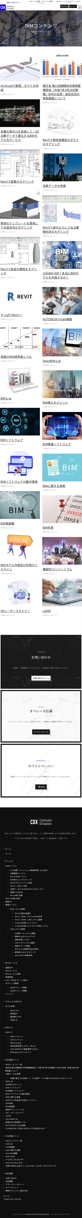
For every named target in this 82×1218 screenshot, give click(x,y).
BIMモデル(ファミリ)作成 (21, 882)
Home (33, 31)
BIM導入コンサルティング (21, 879)
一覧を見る (41, 787)
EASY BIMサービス (18, 876)
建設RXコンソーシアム (57, 569)
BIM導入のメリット (55, 402)
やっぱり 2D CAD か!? (14, 1159)
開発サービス (10, 904)
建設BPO (9, 967)
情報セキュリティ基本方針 (16, 1190)
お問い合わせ (10, 1177)
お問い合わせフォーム (41, 678)
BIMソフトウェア (11, 440)
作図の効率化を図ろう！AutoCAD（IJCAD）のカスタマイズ (30, 1165)
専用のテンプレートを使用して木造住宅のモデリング (19, 225)
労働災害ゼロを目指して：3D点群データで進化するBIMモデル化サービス (19, 135)
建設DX (8, 901)
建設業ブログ (15, 1016)
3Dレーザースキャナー (15, 611)
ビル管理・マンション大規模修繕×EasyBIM (28, 870)
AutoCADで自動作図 (23, 955)
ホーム (8, 853)
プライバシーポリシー (14, 1184)
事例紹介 (13, 1013)
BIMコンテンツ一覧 (13, 1064)
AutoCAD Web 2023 (13, 1162)
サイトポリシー (11, 1187)
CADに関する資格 (12, 1149)
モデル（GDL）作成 (18, 885)
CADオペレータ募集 (18, 990)
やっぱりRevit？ (11, 315)
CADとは (8, 1143)
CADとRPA (9, 1156)
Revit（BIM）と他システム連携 (28, 919)
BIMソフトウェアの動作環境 (18, 482)
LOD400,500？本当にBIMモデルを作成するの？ (61, 275)
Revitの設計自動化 (22, 913)
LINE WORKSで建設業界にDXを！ (24, 1048)
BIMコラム (14, 1010)
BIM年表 (47, 527)
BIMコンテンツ (7, 94)
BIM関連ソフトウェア (56, 444)
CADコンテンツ (16, 1039)
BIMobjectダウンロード (20, 1051)
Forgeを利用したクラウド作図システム (31, 925)
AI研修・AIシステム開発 (24, 933)
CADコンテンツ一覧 (13, 1140)
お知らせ (13, 1019)
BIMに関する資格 (53, 486)
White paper (15, 1042)
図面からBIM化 (16, 891)
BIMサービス (10, 865)
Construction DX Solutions (37, 1213)
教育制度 (8, 976)
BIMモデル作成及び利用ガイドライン (20, 1099)
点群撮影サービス (17, 873)
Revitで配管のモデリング (16, 181)
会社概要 (8, 1181)
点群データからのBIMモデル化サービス (26, 888)
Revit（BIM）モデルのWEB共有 (28, 916)
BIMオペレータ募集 (18, 987)
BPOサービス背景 (12, 973)
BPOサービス (10, 970)
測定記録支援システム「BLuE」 (23, 1045)
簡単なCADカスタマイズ (24, 936)
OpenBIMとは (51, 361)
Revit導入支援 (16, 895)
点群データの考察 (53, 186)
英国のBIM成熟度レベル (15, 356)
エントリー (9, 993)
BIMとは (5, 398)
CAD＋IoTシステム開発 (24, 942)
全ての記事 (9, 1005)
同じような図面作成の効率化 (26, 948)
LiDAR (46, 611)
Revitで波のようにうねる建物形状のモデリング (61, 229)
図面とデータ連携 (21, 945)
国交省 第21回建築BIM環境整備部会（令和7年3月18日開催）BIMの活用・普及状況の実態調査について (61, 92)
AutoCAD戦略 (11, 1153)
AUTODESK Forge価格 (57, 319)
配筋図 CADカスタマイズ (24, 951)
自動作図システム (21, 939)
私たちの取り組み (12, 898)
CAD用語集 (9, 1146)
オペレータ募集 (11, 983)
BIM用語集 (7, 523)
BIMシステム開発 (17, 908)
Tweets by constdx (11, 1198)
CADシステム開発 (17, 928)
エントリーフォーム (41, 732)
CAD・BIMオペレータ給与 (16, 979)
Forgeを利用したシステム (25, 922)
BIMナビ (8, 1031)
